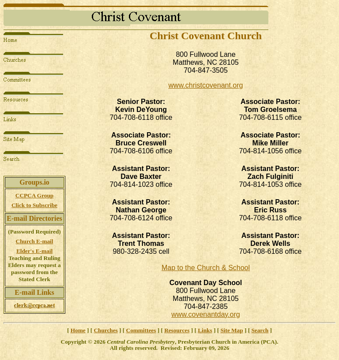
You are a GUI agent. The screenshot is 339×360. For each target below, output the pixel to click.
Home (78, 330)
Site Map (231, 330)
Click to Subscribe (34, 205)
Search (259, 330)
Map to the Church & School (206, 267)
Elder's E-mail (34, 251)
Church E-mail (34, 241)
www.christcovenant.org (206, 85)
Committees (141, 330)
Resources (176, 330)
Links (205, 330)
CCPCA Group (34, 195)
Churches (105, 330)
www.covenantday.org (205, 314)
